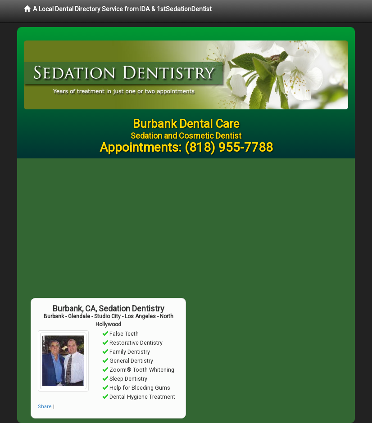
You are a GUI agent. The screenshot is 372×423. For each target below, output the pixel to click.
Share (45, 407)
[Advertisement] (186, 226)
